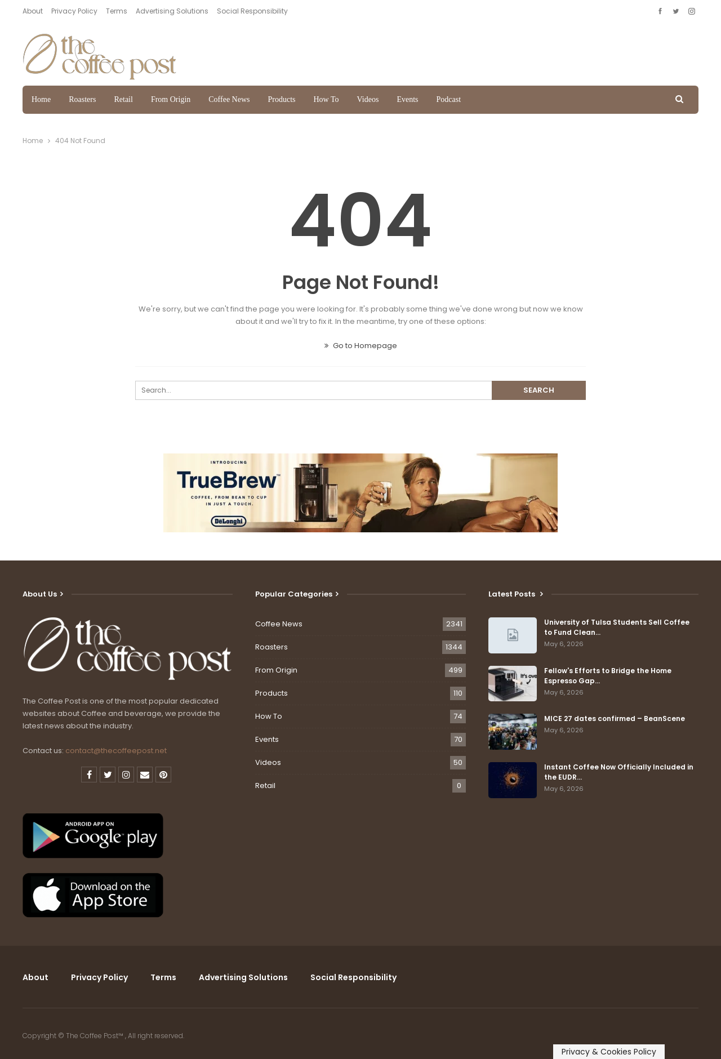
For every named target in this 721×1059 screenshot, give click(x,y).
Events (407, 99)
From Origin (170, 99)
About (33, 11)
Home (41, 99)
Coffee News (229, 99)
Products (282, 99)
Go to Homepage (360, 345)
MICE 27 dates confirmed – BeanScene (614, 718)
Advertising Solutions (172, 11)
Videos (368, 99)
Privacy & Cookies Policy (609, 1051)
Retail (123, 99)
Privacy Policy (74, 11)
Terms (116, 11)
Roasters (82, 99)
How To (326, 99)
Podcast (448, 99)
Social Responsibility (252, 11)
